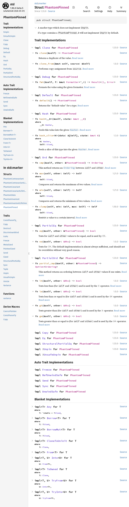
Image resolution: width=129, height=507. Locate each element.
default (44, 100)
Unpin (48, 349)
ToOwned (52, 469)
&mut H (94, 135)
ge (40, 316)
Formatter (72, 82)
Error (110, 82)
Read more (77, 58)
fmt (41, 82)
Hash (45, 113)
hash (42, 118)
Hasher (48, 125)
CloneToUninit (57, 441)
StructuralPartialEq (57, 343)
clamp (42, 206)
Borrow (51, 418)
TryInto (57, 492)
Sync (45, 386)
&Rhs (66, 241)
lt (40, 280)
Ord (44, 157)
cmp (41, 162)
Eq (43, 338)
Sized (49, 144)
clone (42, 53)
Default (47, 95)
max (41, 173)
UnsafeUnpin (52, 354)
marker (42, 3)
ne (40, 241)
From (50, 452)
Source (51, 11)
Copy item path (73, 7)
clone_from (46, 63)
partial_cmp (47, 263)
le (40, 291)
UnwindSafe (50, 391)
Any (49, 406)
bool (93, 230)
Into (55, 457)
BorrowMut (54, 429)
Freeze (47, 369)
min (41, 190)
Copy (45, 332)
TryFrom (57, 480)
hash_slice (46, 135)
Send (45, 380)
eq (40, 230)
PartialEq (49, 225)
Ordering (97, 162)
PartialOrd (50, 258)
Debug (46, 76)
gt (40, 305)
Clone (46, 47)
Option (39, 266)
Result (96, 82)
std (12, 4)
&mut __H (78, 118)
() (102, 82)
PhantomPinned (68, 47)
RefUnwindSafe (52, 375)
